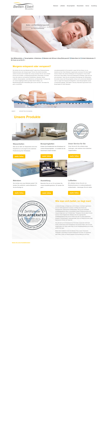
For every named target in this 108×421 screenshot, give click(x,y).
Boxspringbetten (71, 5)
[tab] (14, 111)
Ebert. (14, 111)
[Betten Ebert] (23, 5)
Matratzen (55, 5)
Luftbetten (62, 5)
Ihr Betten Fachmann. (26, 111)
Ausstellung (94, 5)
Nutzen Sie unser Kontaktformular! (21, 242)
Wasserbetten (80, 5)
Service (87, 5)
